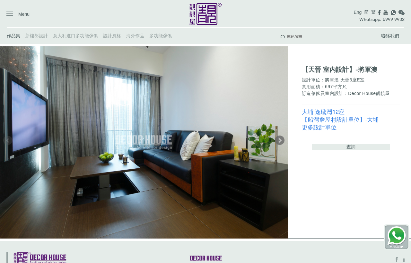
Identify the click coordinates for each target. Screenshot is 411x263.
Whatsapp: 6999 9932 (382, 19)
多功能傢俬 (160, 35)
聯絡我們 (390, 35)
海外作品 (135, 35)
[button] (279, 140)
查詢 (350, 146)
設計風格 (112, 35)
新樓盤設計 (36, 35)
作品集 (13, 35)
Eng (358, 12)
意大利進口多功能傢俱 (75, 35)
